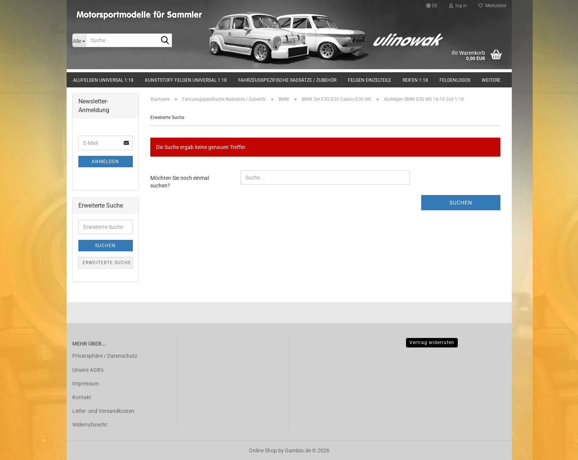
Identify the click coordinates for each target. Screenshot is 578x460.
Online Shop (263, 450)
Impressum (85, 384)
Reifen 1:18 (415, 80)
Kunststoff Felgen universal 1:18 (186, 80)
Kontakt (81, 397)
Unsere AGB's (87, 370)
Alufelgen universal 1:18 (103, 80)
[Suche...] (79, 40)
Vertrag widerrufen (431, 342)
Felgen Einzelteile (369, 80)
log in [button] (458, 5)
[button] (431, 5)
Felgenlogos (454, 80)
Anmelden (105, 161)
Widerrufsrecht (89, 425)
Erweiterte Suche (107, 262)
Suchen (460, 203)
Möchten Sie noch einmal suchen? (179, 182)
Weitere (491, 80)
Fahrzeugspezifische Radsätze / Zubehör (287, 80)
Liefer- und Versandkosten (103, 411)
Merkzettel (492, 5)
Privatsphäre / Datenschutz (104, 356)
